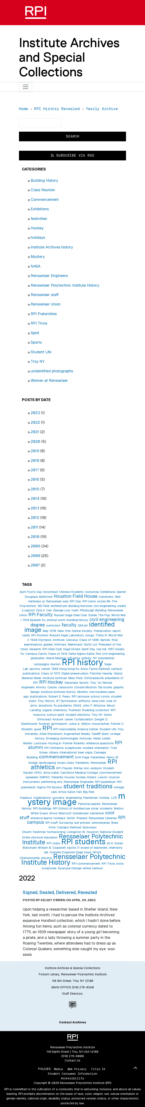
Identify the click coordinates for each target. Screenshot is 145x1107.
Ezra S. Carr (44, 610)
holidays (38, 237)
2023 (35, 412)
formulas (85, 738)
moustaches (100, 724)
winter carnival (93, 868)
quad (37, 729)
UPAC (38, 772)
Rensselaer (98, 763)
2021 (35, 431)
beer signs (85, 752)
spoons (34, 669)
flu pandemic (63, 705)
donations (45, 705)
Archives (59, 640)
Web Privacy (77, 1069)
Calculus (72, 640)
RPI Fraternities (44, 313)
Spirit (35, 332)
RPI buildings (42, 808)
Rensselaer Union (46, 304)
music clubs (65, 763)
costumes (92, 592)
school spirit (55, 715)
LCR (114, 798)
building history (77, 620)
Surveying (66, 823)
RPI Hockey (51, 682)
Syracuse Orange (69, 868)
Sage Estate (71, 649)
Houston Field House (75, 596)
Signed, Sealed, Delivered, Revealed (60, 892)
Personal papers (89, 804)
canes (69, 719)
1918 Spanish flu (34, 620)
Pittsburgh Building (93, 610)
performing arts (51, 782)
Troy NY (37, 361)
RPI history (82, 662)
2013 (35, 508)
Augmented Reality (77, 734)
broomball (50, 592)
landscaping (47, 763)
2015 (35, 489)
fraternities (98, 757)
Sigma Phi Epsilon (49, 787)
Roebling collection (95, 710)
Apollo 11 (73, 848)
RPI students (83, 842)
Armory (41, 687)
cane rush (98, 701)
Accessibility (72, 1078)
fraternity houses (63, 777)
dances (105, 640)
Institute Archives (55, 678)
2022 (35, 422)
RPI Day (75, 601)
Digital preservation (74, 673)
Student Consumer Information (72, 1074)
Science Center (87, 729)
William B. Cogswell (52, 848)
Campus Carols (36, 654)
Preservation (102, 631)
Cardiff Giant (100, 734)
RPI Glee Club (52, 649)
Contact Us (72, 1060)
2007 (35, 565)
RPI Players (64, 768)
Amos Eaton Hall (70, 792)
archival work (56, 620)
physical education (44, 837)
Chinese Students (71, 592)
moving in (54, 743)
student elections (78, 715)
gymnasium (59, 724)
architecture (59, 606)
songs (89, 635)
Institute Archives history (52, 247)
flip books (105, 687)
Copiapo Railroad (69, 827)
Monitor (82, 692)
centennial (97, 813)
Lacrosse (40, 743)
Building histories (80, 606)
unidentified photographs (52, 371)
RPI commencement (86, 863)
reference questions (100, 743)
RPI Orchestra (54, 748)
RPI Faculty (40, 614)
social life (103, 601)
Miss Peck (75, 678)
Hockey (37, 228)
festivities (39, 218)
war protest (82, 823)
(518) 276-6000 (72, 1056)
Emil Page (82, 757)
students (106, 808)
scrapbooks (73, 748)
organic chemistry (54, 710)
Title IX (98, 1069)
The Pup (104, 615)
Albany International (63, 752)
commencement (56, 757)
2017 (35, 470)
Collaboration (83, 719)
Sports (36, 342)
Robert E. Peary (59, 696)
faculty (69, 625)
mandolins (106, 597)
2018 (35, 460)
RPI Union (89, 601)
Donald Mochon (85, 687)
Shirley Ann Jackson (88, 768)
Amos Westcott (60, 813)
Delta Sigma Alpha (81, 654)
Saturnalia (71, 683)
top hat (101, 649)
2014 (35, 498)
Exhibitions (40, 209)
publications (38, 696)
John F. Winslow (94, 705)
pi (43, 601)
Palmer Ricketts (74, 743)
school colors (100, 696)
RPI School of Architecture (71, 808)
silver (95, 808)
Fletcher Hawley (101, 673)
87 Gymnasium (66, 701)
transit (45, 669)
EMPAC (44, 777)
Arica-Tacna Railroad (95, 669)
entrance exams (41, 818)
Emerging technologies (62, 738)
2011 (34, 527)
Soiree (92, 615)
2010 (35, 536)
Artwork (57, 719)
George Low (61, 610)
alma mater (51, 772)
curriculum (53, 625)
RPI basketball (105, 782)
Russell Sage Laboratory (66, 635)
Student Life (41, 352)
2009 (35, 546)
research (35, 649)
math (75, 610)
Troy (93, 683)
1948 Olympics (41, 640)
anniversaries (101, 823)
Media (58, 1069)
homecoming (56, 832)
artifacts (84, 701)
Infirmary (60, 644)
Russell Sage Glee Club (70, 615)
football (44, 724)
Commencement (45, 199)
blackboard (80, 813)
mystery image (76, 798)
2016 (35, 479)
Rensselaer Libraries (103, 818)
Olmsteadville (94, 678)
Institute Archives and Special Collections (69, 57)
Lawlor (102, 777)
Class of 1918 (57, 654)
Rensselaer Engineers (49, 275)
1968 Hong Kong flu (65, 669)
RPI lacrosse (80, 696)
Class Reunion (43, 189)
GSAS (77, 705)
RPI (47, 728)
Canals (52, 687)
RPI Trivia (39, 323)
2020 (35, 441)
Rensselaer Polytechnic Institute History (65, 285)
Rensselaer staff (45, 294)
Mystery (38, 256)
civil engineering (105, 606)
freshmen (39, 832)
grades (48, 644)
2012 (35, 517)
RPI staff (51, 823)
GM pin (83, 625)
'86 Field (43, 606)
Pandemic (82, 763)
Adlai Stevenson (50, 734)
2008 (35, 555)
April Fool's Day (31, 592)
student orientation (96, 748)
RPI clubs (53, 843)
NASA (35, 266)
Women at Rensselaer (49, 380)
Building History (44, 180)
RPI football (39, 635)
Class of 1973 (50, 673)
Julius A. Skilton (80, 724)
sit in (110, 843)
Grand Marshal (56, 658)
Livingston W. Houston (82, 832)
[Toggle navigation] (25, 87)
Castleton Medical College (79, 772)
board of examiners (94, 848)
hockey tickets (86, 777)
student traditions (87, 786)
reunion (55, 664)
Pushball (74, 710)
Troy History (46, 701)
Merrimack (75, 644)
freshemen (90, 798)
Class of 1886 (89, 640)
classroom (65, 687)
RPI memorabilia (64, 729)
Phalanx (81, 818)
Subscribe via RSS (72, 155)
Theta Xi (101, 635)
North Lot (90, 644)
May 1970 (49, 631)
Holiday (104, 798)
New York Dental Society (74, 631)
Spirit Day (88, 649)
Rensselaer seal (57, 601)
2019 (35, 450)
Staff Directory (72, 993)
